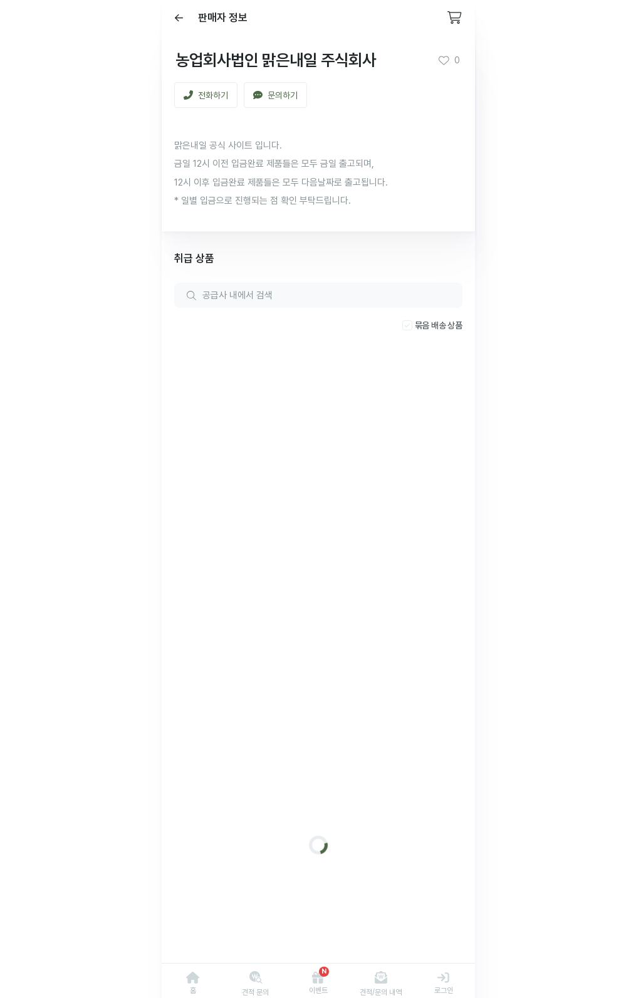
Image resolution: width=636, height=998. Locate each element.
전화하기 (206, 95)
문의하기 (275, 95)
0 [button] (449, 60)
